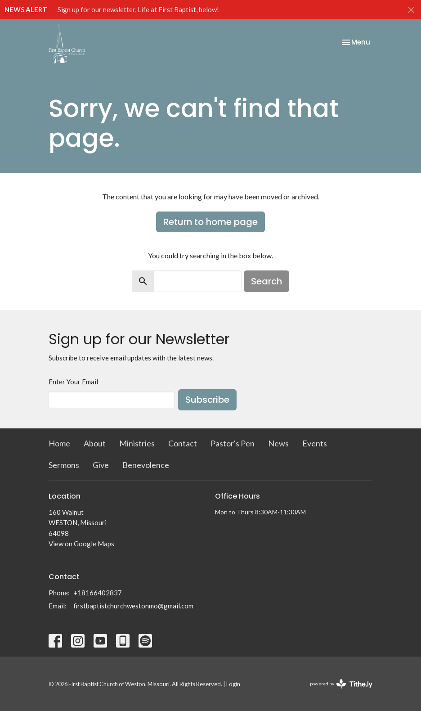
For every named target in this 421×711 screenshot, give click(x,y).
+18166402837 (97, 593)
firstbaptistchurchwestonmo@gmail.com (133, 606)
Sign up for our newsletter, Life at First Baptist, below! (138, 9)
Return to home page (210, 222)
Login (233, 684)
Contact (182, 443)
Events (314, 443)
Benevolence (145, 465)
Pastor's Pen (232, 443)
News (278, 443)
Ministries (137, 443)
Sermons (64, 465)
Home (59, 443)
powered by (341, 684)
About (95, 443)
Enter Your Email (73, 382)
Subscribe (207, 399)
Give (101, 465)
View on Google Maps (81, 544)
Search (266, 281)
